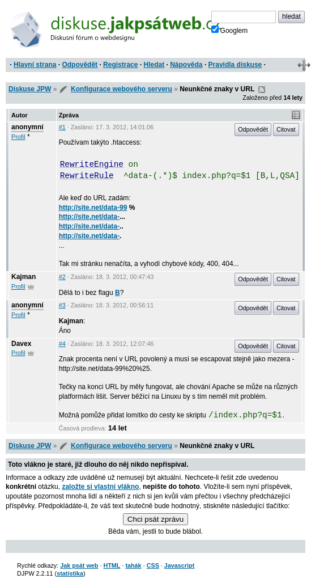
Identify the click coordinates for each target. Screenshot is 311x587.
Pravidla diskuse (235, 65)
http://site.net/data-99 (93, 208)
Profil (18, 136)
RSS (261, 89)
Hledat (153, 65)
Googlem (229, 30)
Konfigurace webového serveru (121, 89)
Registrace (120, 65)
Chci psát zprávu (155, 519)
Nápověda (186, 65)
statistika (70, 573)
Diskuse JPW (29, 89)
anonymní (27, 127)
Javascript (179, 565)
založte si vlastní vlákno (100, 487)
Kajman (23, 277)
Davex (21, 344)
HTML (111, 565)
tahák (133, 565)
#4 (62, 343)
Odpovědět (79, 65)
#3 (62, 305)
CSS (153, 565)
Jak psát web (79, 565)
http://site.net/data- (89, 217)
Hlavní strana (35, 65)
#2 (62, 276)
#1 (62, 127)
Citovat (286, 129)
